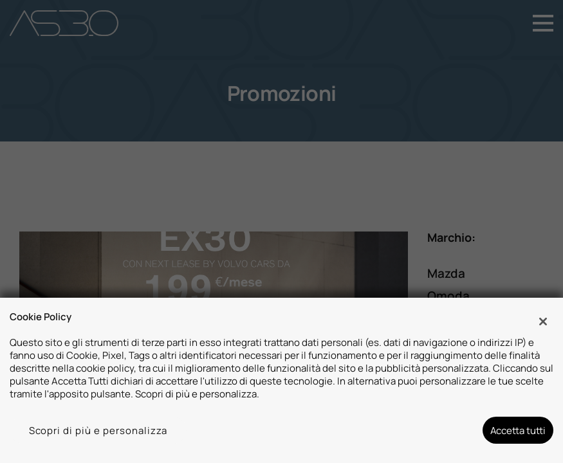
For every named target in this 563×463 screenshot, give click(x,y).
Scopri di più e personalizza (98, 430)
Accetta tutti (518, 430)
